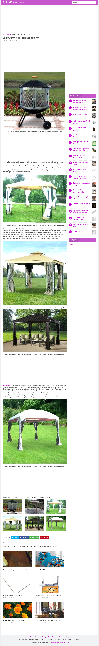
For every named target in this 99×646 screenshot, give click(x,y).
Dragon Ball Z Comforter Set (44, 570)
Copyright (44, 637)
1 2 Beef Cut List (78, 231)
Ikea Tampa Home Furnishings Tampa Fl (47, 620)
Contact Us (38, 637)
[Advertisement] (49, 19)
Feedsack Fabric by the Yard (81, 114)
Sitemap (32, 637)
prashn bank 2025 (64, 642)
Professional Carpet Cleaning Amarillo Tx (15, 570)
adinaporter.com (7, 385)
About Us (58, 637)
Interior (22, 2)
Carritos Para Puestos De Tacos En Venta (48, 595)
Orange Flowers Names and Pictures (14, 620)
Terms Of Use (51, 637)
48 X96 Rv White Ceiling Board (12, 595)
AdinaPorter (10, 2)
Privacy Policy (65, 637)
